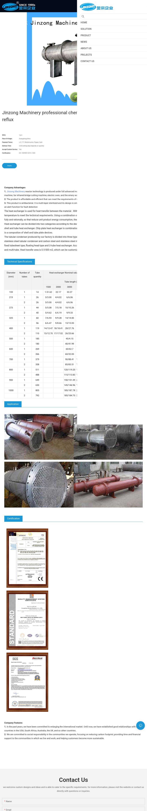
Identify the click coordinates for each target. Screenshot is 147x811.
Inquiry (9, 165)
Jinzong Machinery (16, 191)
